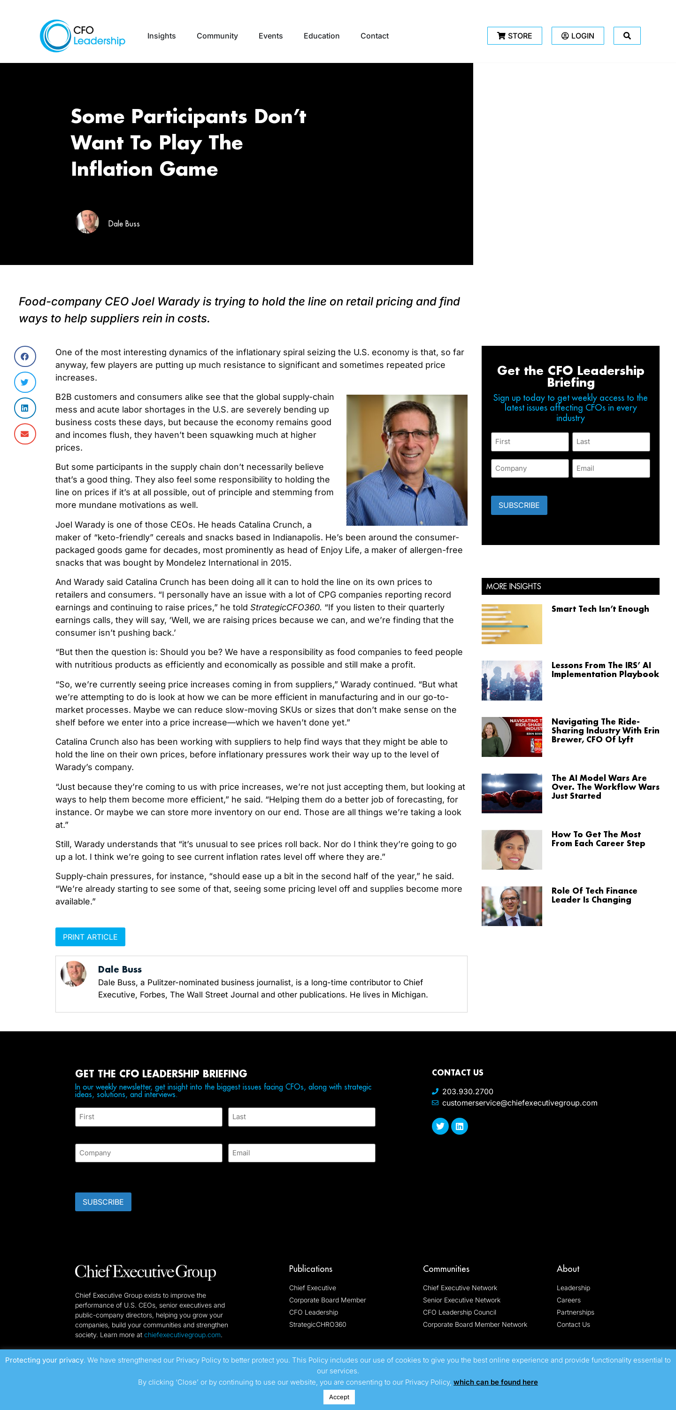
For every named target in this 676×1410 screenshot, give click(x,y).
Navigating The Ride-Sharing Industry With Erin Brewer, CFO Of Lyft (606, 730)
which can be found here (495, 1382)
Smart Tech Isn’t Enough (600, 608)
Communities (446, 1268)
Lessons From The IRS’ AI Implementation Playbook (605, 669)
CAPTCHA (94, 1174)
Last (235, 1132)
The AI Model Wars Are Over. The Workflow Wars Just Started (606, 787)
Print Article (90, 937)
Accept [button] (339, 1397)
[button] (25, 356)
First (82, 1132)
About (568, 1268)
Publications (310, 1268)
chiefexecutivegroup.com (182, 1335)
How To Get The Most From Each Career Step (598, 838)
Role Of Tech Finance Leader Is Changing (595, 895)
